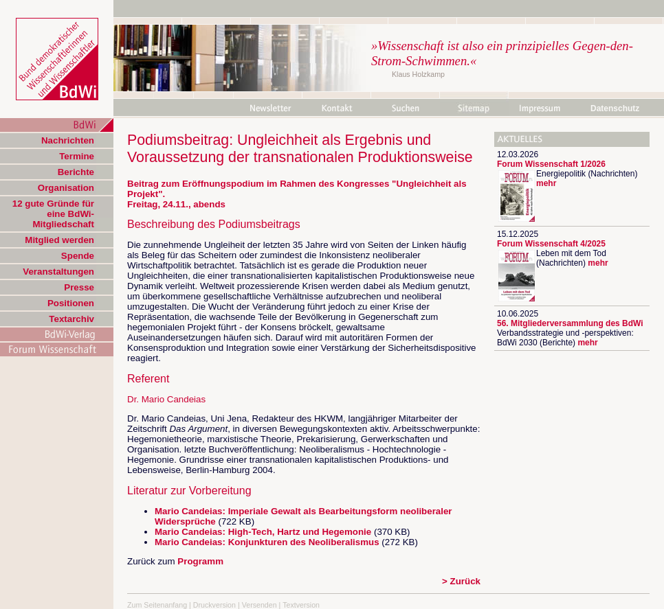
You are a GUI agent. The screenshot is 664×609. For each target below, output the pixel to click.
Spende (77, 256)
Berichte (76, 172)
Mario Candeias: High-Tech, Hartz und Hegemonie (263, 532)
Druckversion (214, 605)
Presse (79, 287)
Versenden (259, 605)
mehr (546, 183)
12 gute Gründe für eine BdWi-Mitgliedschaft (53, 213)
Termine (76, 156)
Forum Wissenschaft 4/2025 (551, 244)
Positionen (70, 303)
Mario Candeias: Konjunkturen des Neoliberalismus (267, 542)
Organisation (66, 188)
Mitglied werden (59, 240)
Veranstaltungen (58, 271)
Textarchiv (71, 319)
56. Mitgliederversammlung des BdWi (570, 323)
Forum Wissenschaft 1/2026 (551, 164)
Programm (200, 561)
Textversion (301, 605)
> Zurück (461, 581)
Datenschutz (614, 108)
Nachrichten (67, 140)
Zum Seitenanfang (157, 605)
